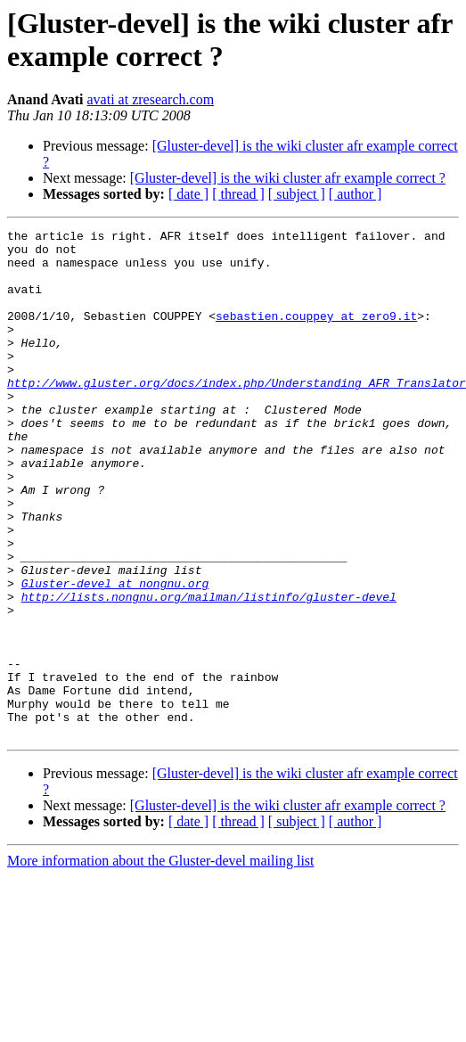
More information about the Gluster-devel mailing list (161, 962)
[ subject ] (296, 193)
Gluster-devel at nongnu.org (115, 655)
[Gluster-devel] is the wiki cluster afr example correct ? (288, 177)
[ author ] (355, 193)
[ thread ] (238, 193)
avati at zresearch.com (151, 99)
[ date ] (188, 193)
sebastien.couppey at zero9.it (316, 334)
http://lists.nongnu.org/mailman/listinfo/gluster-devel (209, 671)
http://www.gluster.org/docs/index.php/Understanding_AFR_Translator (236, 414)
